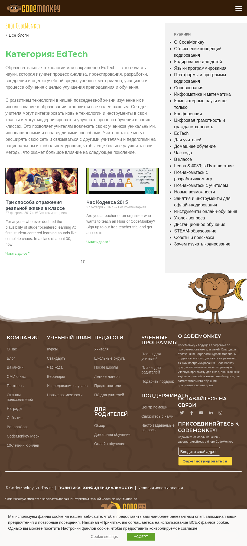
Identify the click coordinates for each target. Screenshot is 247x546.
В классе (183, 159)
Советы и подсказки (194, 237)
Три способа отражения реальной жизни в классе (35, 205)
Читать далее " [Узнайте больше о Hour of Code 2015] (98, 242)
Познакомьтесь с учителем (201, 185)
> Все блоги (17, 35)
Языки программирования (200, 68)
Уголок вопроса (189, 218)
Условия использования (160, 488)
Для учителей (188, 140)
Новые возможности (194, 192)
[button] (238, 8)
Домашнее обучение (195, 146)
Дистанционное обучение (199, 224)
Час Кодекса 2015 (107, 202)
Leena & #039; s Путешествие (204, 166)
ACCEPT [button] (141, 537)
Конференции (188, 113)
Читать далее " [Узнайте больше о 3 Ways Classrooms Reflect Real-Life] (17, 254)
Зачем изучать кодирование (202, 244)
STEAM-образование (195, 231)
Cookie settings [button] (104, 536)
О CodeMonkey (189, 42)
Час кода (183, 153)
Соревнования (188, 87)
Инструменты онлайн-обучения (205, 211)
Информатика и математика (202, 94)
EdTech (181, 133)
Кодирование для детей (198, 61)
